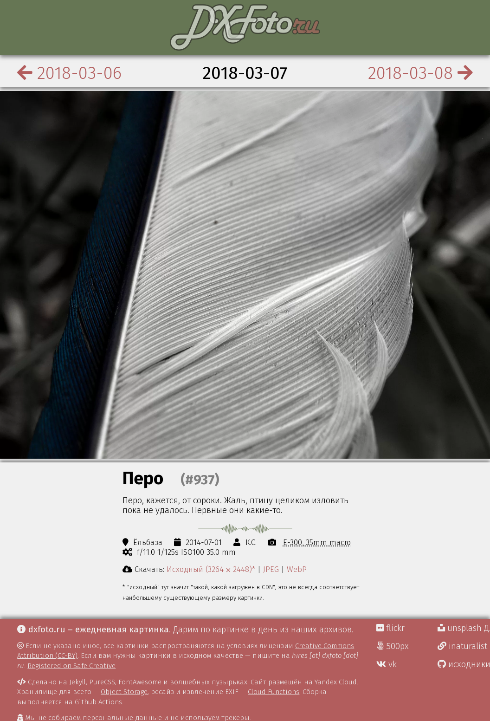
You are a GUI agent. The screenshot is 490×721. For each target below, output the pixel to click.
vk (386, 664)
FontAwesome (139, 682)
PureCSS (102, 682)
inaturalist (462, 646)
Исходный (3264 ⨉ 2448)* (211, 569)
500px (392, 646)
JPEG (271, 569)
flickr (390, 628)
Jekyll (77, 682)
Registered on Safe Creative (71, 666)
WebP (297, 569)
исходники (464, 664)
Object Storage (124, 692)
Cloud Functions (273, 692)
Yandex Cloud (336, 682)
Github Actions (98, 702)
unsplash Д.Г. (464, 628)
